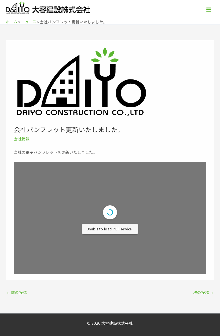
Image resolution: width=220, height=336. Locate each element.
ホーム (11, 22)
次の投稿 (203, 292)
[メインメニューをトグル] (209, 9)
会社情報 (22, 138)
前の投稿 (16, 292)
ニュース (28, 22)
